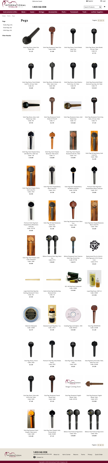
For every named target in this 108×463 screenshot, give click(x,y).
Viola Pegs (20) (7, 27)
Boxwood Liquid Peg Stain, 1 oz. (52, 326)
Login (104, 1)
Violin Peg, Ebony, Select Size (31, 47)
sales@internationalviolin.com (42, 454)
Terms (83, 454)
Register (90, 1)
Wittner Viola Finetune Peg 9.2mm (94, 432)
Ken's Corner (66, 454)
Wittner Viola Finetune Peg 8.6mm (73, 432)
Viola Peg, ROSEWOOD (94, 326)
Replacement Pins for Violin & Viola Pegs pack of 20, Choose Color (94, 258)
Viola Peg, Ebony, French (31, 360)
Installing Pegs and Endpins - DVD (73, 326)
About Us (56, 454)
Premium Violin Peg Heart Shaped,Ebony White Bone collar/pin (31, 224)
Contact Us (39, 457)
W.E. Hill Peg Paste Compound (73, 286)
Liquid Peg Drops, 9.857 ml (94, 291)
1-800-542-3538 (39, 7)
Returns (75, 454)
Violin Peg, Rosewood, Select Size (52, 47)
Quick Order (99, 454)
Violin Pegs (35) (7, 25)
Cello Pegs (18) (7, 30)
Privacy (90, 454)
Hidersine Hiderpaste (31, 326)
